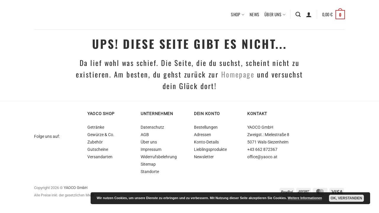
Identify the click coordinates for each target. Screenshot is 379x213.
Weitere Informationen (305, 198)
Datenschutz (152, 127)
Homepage (238, 74)
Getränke (95, 127)
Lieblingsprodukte (210, 149)
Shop (237, 15)
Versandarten (100, 156)
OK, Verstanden (346, 198)
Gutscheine (97, 149)
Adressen (202, 134)
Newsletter (204, 156)
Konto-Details (206, 142)
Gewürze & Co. (100, 134)
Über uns (274, 15)
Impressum (151, 149)
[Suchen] (298, 15)
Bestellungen (206, 127)
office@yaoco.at (262, 156)
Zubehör (95, 142)
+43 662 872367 (262, 149)
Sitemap (148, 164)
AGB (145, 134)
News (254, 15)
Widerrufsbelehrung (159, 156)
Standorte (150, 171)
